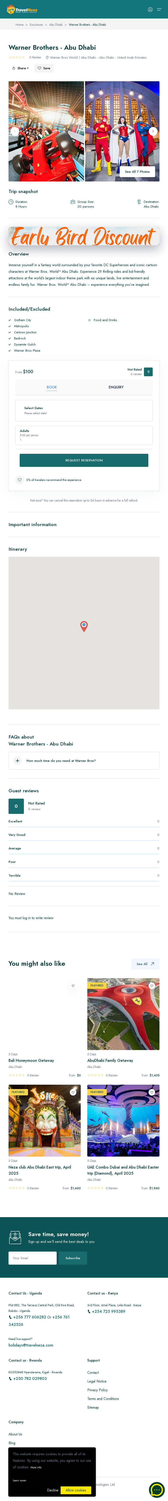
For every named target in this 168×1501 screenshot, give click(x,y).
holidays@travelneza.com (31, 1345)
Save (44, 68)
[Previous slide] (14, 131)
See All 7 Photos (137, 171)
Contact (93, 1372)
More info (36, 1467)
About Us (15, 1434)
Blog (12, 1442)
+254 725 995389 (108, 1311)
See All (145, 964)
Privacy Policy (97, 1390)
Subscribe (73, 1258)
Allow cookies (76, 1490)
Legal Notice (97, 1381)
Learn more (19, 1480)
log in (27, 917)
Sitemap (93, 1407)
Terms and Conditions (103, 1398)
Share (19, 68)
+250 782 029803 (30, 1378)
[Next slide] (153, 131)
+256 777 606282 (30, 1317)
